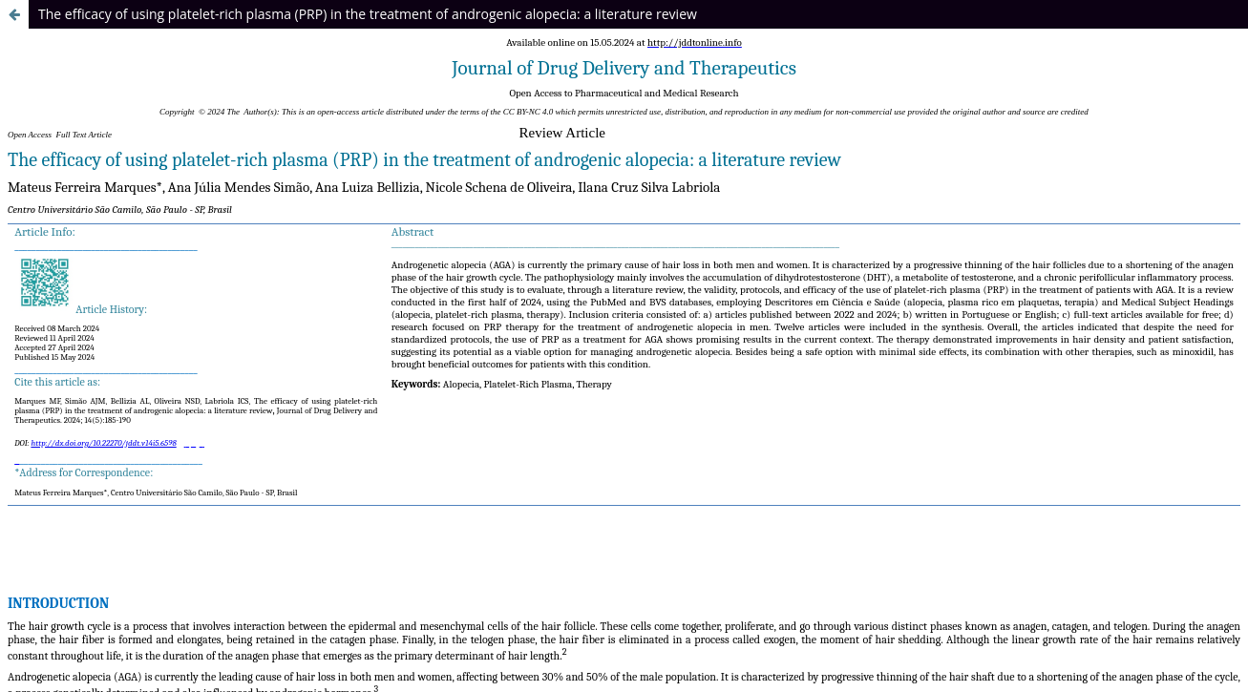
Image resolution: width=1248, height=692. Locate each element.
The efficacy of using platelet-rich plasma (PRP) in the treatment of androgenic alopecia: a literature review (367, 14)
